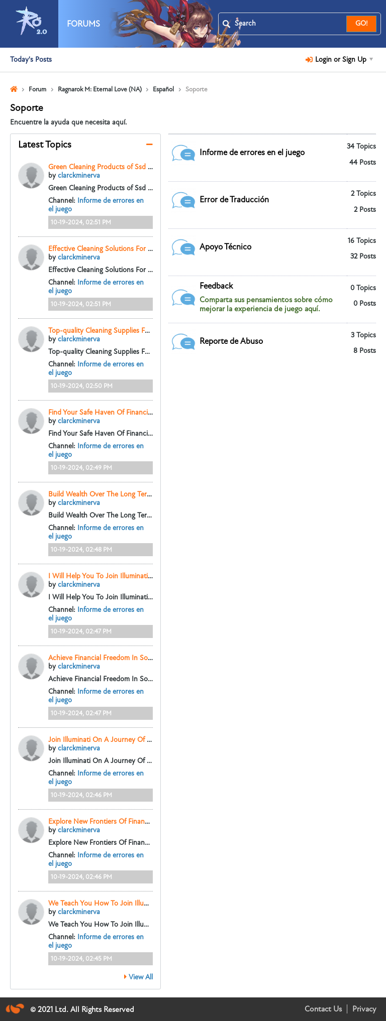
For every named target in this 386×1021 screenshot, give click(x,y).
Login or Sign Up (339, 59)
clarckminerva (79, 175)
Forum (37, 89)
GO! (361, 23)
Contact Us (323, 1008)
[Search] (288, 23)
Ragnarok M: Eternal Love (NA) (100, 89)
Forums (83, 24)
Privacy (364, 1008)
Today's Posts (31, 59)
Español (163, 89)
